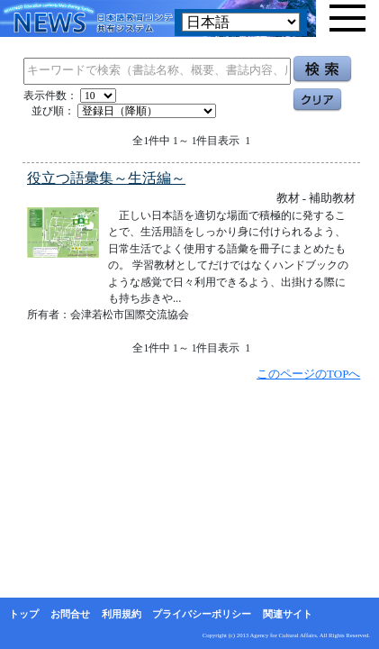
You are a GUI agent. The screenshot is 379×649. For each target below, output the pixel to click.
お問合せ (70, 613)
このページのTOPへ (308, 373)
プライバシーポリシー (201, 613)
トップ (24, 613)
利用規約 (121, 613)
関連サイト (287, 613)
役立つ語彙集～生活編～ (106, 178)
